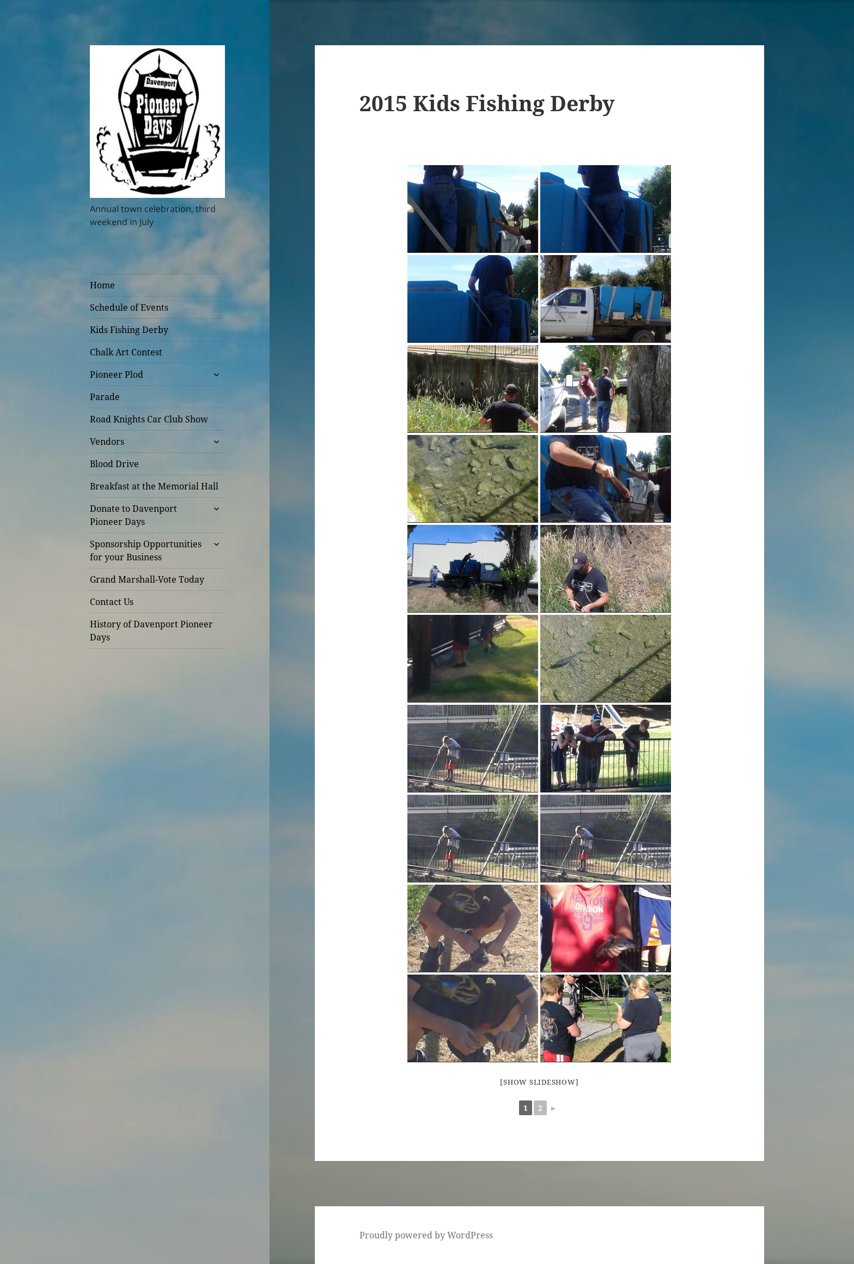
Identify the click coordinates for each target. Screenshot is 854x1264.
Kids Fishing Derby (129, 330)
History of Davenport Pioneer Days (151, 630)
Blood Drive (114, 464)
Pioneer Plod (116, 374)
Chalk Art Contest (126, 352)
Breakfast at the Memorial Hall (154, 486)
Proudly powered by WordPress (426, 1235)
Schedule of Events (129, 307)
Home (102, 285)
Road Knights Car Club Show (149, 419)
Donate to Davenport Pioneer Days (133, 515)
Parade (105, 397)
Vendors (107, 441)
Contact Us (111, 602)
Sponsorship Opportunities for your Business (146, 550)
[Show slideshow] (539, 1082)
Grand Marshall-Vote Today (147, 579)
